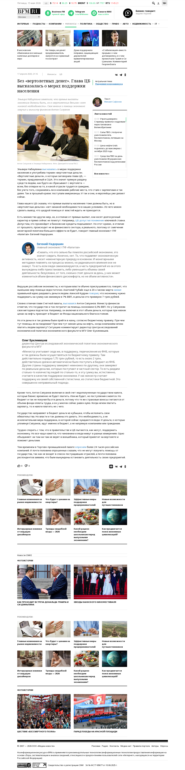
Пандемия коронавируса (109, 84)
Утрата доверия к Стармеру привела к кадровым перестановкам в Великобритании (109, 123)
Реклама (96, 746)
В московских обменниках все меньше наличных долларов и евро (29, 54)
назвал (117, 289)
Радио (105, 746)
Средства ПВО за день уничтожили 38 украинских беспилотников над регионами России (109, 160)
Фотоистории (25, 560)
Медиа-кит (126, 746)
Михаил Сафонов (113, 101)
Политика (86, 23)
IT (156, 23)
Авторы (155, 746)
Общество (102, 23)
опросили (80, 446)
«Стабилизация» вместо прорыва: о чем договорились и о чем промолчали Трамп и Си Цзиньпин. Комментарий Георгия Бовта (114, 57)
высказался (69, 303)
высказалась (49, 169)
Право (115, 23)
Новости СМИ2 (24, 555)
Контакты (114, 746)
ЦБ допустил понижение (89, 220)
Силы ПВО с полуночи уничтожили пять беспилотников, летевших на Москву (108, 136)
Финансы (70, 23)
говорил (94, 293)
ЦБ (60, 74)
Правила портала (141, 746)
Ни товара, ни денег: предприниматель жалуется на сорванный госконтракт (57, 54)
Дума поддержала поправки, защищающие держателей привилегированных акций (86, 56)
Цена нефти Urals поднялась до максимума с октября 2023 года (108, 148)
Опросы (164, 746)
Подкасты (39, 23)
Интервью (23, 23)
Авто (126, 23)
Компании (55, 23)
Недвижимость (141, 23)
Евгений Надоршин (50, 244)
